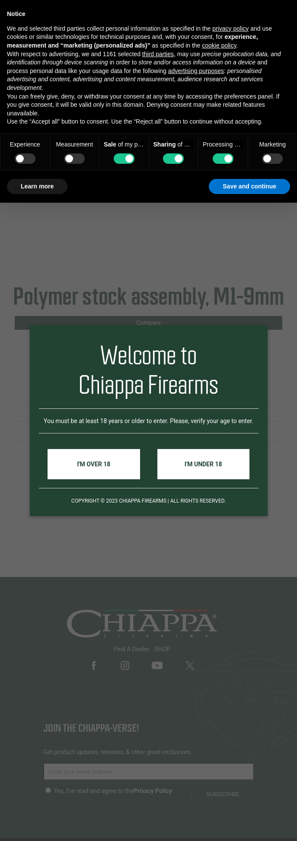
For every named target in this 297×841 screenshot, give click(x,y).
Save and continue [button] (249, 186)
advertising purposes (196, 70)
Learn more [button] (37, 186)
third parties (158, 54)
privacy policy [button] (230, 28)
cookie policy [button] (219, 45)
